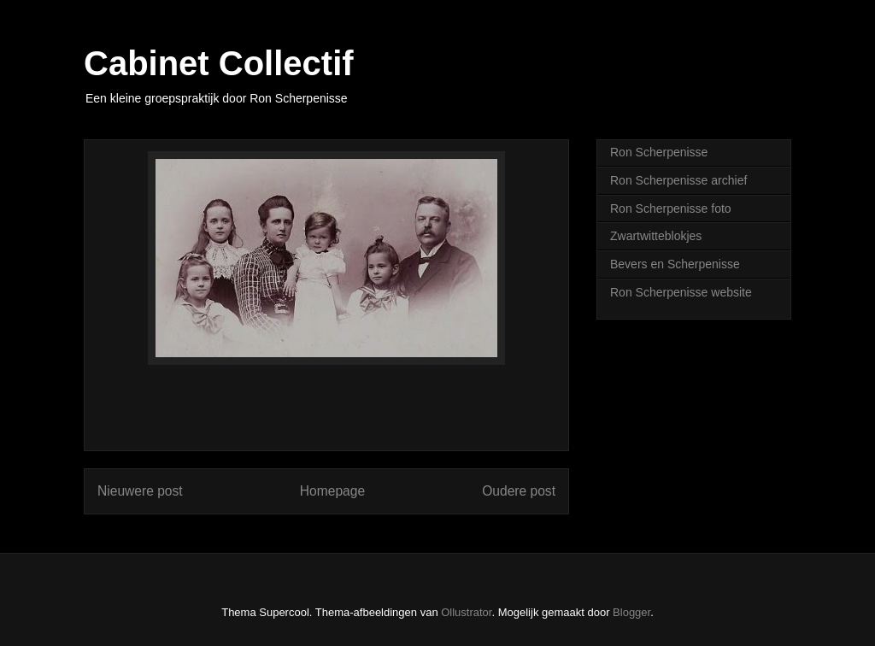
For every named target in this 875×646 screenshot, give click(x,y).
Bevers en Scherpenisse (675, 264)
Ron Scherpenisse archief (678, 180)
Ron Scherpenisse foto (670, 208)
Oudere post (518, 491)
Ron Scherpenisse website (681, 292)
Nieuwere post (140, 491)
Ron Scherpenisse (659, 152)
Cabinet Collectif (219, 63)
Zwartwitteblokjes (656, 236)
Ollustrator (466, 612)
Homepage (332, 491)
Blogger (631, 612)
